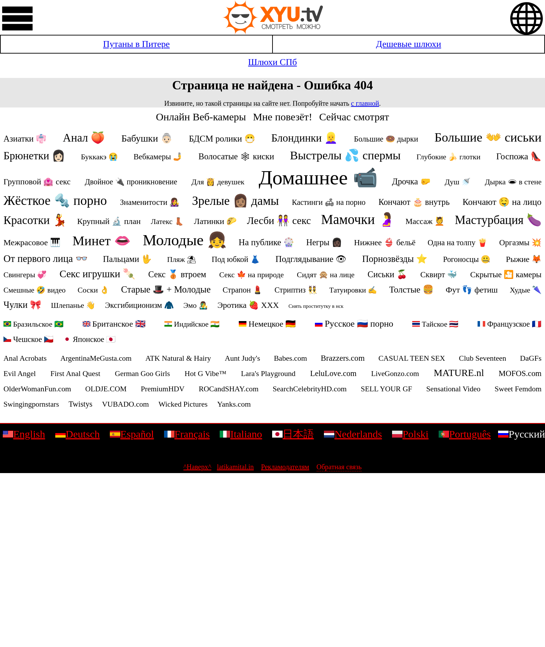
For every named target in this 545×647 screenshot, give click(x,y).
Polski (410, 434)
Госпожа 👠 (519, 156)
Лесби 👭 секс (279, 220)
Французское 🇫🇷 (510, 324)
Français (187, 434)
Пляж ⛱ (181, 259)
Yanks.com (234, 404)
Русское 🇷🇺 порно (354, 324)
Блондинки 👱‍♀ (304, 138)
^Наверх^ (197, 467)
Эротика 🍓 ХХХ (248, 305)
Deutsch (77, 434)
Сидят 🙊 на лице (326, 274)
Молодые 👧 (185, 240)
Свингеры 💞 (25, 275)
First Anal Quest (75, 373)
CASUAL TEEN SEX (412, 358)
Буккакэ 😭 (99, 156)
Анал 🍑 (84, 137)
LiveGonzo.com (395, 373)
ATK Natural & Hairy (178, 358)
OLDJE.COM (106, 389)
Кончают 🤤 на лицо (502, 202)
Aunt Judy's (242, 358)
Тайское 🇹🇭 (435, 324)
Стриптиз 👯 (296, 290)
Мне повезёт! (282, 116)
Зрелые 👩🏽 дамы (235, 201)
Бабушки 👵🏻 (146, 138)
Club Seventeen (482, 358)
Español (132, 434)
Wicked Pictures (183, 404)
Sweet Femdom (518, 389)
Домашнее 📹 (318, 177)
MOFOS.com (520, 373)
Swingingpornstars (31, 404)
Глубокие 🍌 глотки (448, 157)
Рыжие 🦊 (524, 259)
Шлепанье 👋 (73, 305)
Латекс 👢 (167, 221)
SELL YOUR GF (386, 389)
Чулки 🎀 (22, 304)
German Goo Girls (142, 373)
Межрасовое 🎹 (31, 242)
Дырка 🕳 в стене (513, 182)
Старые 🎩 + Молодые (166, 289)
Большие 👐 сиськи (488, 137)
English (24, 434)
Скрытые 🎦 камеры (506, 274)
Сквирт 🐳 (438, 274)
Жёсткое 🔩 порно (55, 200)
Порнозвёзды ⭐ (395, 259)
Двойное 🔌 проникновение (131, 181)
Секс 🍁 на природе (251, 274)
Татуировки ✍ (353, 290)
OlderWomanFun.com (37, 388)
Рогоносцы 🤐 (466, 259)
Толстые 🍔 (411, 290)
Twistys (80, 404)
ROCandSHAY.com (229, 389)
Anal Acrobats (25, 358)
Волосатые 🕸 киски (236, 156)
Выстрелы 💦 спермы (345, 155)
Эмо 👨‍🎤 (195, 305)
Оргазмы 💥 (520, 242)
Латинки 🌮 (215, 221)
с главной (365, 103)
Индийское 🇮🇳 (192, 324)
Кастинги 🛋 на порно (329, 202)
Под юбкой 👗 (236, 259)
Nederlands (353, 434)
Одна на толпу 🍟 (457, 242)
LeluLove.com (333, 373)
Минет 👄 (101, 240)
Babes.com (290, 358)
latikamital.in (235, 467)
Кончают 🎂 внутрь (414, 202)
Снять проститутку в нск (315, 306)
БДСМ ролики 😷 (222, 138)
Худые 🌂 (526, 290)
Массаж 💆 (425, 221)
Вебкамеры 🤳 (157, 156)
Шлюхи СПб (272, 62)
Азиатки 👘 (25, 138)
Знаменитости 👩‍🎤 (149, 202)
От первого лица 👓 (45, 258)
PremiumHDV (163, 389)
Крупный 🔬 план (109, 221)
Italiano (241, 434)
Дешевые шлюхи (408, 44)
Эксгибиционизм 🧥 (139, 305)
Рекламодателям (285, 467)
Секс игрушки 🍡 (97, 273)
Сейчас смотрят (354, 116)
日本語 (293, 434)
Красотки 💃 (35, 220)
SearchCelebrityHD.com (310, 389)
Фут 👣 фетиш (472, 289)
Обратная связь (339, 467)
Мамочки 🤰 (358, 219)
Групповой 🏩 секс (37, 181)
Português (465, 434)
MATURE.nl (459, 372)
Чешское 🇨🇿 (28, 339)
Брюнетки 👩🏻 (34, 156)
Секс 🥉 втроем (177, 274)
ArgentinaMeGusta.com (96, 358)
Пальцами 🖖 (127, 259)
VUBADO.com (125, 404)
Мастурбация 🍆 (498, 220)
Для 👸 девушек (218, 181)
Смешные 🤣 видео (34, 290)
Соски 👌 (93, 290)
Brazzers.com (343, 357)
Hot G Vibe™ (205, 373)
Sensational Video (453, 389)
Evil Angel (19, 373)
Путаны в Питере (136, 44)
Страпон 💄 (243, 290)
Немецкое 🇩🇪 (267, 323)
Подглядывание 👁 (311, 259)
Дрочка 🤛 (411, 181)
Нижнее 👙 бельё (385, 242)
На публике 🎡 (266, 242)
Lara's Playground (268, 373)
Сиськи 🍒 (387, 274)
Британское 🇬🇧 (114, 323)
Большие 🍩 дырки (386, 139)
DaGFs (531, 358)
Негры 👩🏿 (324, 242)
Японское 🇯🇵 (89, 339)
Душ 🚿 (458, 182)
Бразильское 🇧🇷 (33, 324)
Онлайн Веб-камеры (201, 116)
